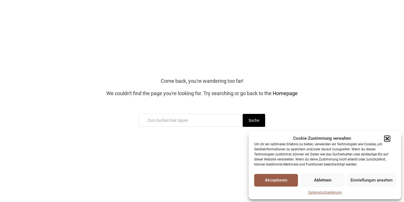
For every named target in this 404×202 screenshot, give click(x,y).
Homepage (285, 93)
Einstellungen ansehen (371, 180)
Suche (254, 120)
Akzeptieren (276, 180)
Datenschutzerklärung (325, 192)
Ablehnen (322, 180)
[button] (387, 138)
